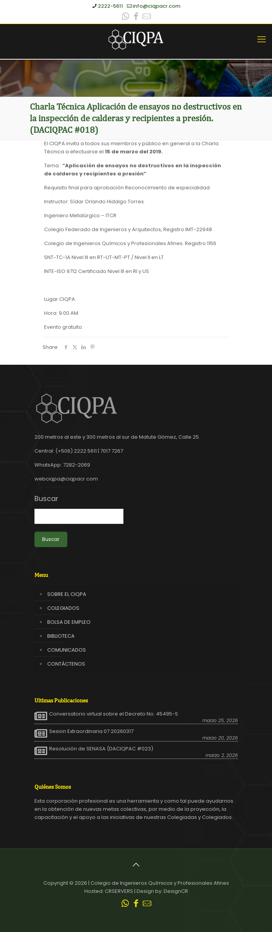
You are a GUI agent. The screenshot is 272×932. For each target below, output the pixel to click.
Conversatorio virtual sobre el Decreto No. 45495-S (113, 714)
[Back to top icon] (136, 864)
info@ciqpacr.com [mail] (156, 6)
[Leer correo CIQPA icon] (146, 17)
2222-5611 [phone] (110, 6)
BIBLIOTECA (61, 636)
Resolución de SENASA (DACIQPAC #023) (101, 748)
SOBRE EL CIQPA (66, 594)
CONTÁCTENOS (66, 664)
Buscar (46, 498)
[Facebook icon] (136, 17)
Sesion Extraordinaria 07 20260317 (91, 731)
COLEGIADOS (63, 608)
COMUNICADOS (66, 650)
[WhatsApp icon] (125, 17)
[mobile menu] (261, 39)
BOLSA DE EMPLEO (69, 622)
